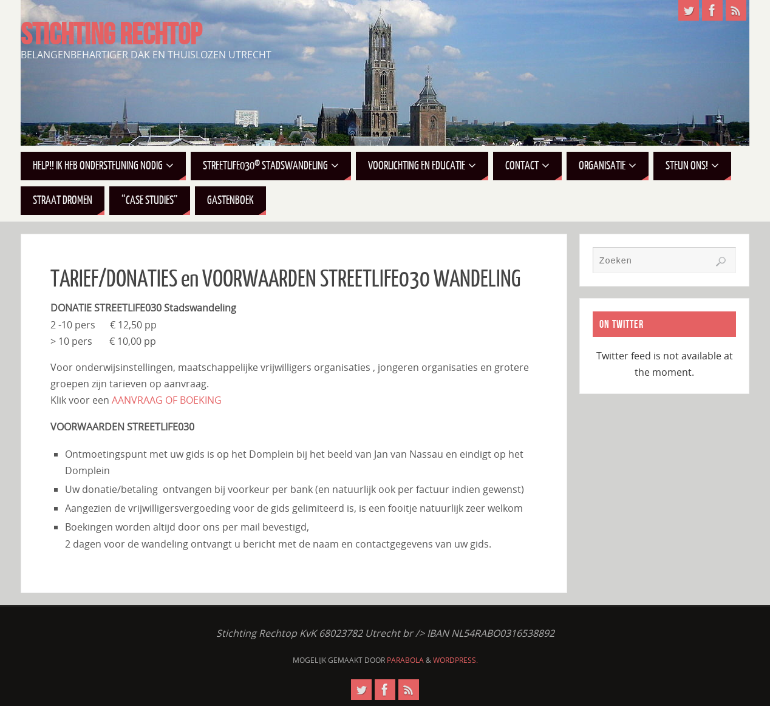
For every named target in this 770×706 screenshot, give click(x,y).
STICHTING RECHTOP (111, 34)
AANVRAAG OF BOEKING (167, 400)
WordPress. (455, 660)
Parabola (405, 660)
